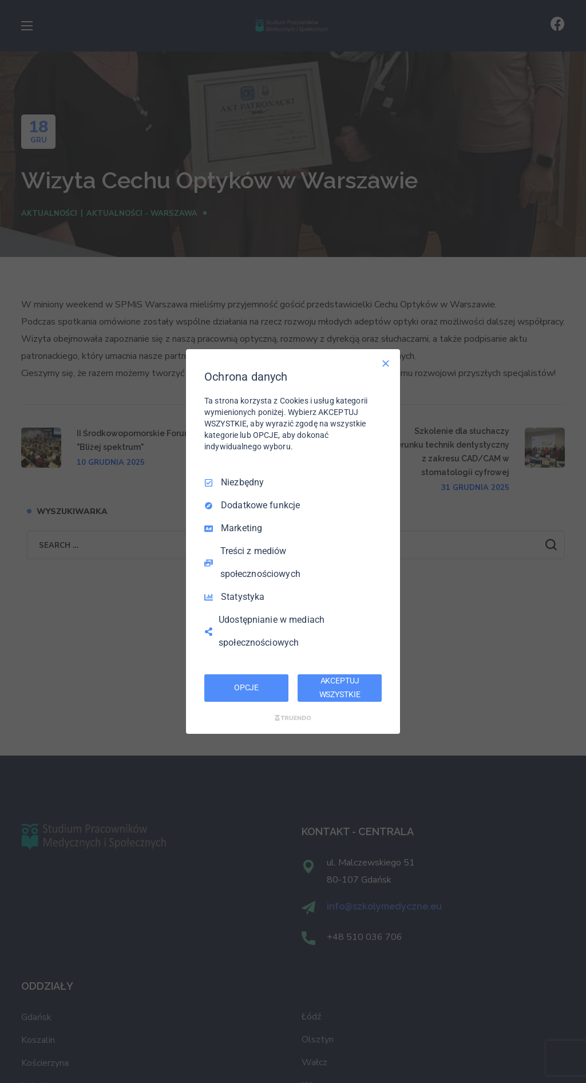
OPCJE (246, 687)
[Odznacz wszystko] (385, 363)
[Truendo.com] (293, 717)
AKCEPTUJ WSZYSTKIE (340, 687)
